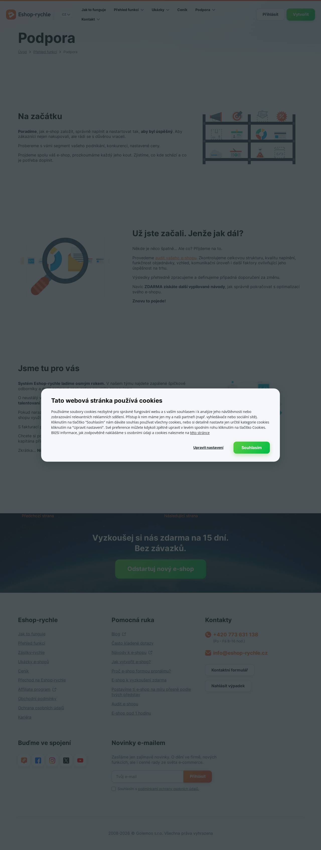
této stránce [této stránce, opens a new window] (200, 432)
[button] (208, 447)
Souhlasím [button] (252, 447)
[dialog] (160, 425)
